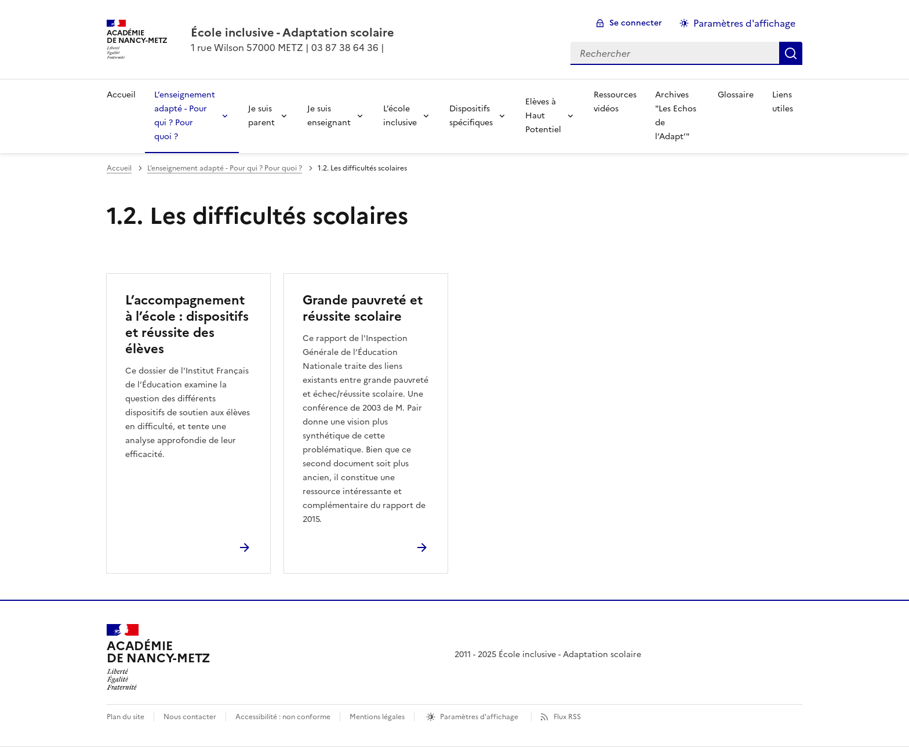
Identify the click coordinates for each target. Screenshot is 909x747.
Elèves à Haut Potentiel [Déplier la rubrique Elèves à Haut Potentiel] (543, 116)
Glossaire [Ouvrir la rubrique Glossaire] (736, 95)
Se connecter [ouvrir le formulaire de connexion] (635, 23)
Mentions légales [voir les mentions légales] (377, 717)
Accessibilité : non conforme (282, 717)
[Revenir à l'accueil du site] (158, 657)
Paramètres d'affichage (479, 717)
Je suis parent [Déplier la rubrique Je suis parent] (261, 116)
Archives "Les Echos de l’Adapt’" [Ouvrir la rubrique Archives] (675, 116)
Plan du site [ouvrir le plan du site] (125, 717)
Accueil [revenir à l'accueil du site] (121, 95)
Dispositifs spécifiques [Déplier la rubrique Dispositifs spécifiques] (471, 116)
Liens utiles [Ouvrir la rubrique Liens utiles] (782, 102)
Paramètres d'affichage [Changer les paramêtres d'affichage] (744, 23)
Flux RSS (567, 717)
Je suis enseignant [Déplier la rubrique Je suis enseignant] (329, 116)
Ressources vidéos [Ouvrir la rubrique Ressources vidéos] (615, 102)
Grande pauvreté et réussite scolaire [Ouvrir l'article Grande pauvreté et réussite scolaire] (363, 308)
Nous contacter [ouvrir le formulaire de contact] (189, 717)
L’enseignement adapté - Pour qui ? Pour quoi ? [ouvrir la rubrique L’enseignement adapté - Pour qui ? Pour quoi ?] (224, 168)
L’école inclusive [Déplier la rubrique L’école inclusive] (400, 116)
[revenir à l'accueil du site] (292, 32)
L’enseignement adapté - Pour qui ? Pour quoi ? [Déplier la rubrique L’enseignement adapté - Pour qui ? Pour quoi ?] (184, 116)
